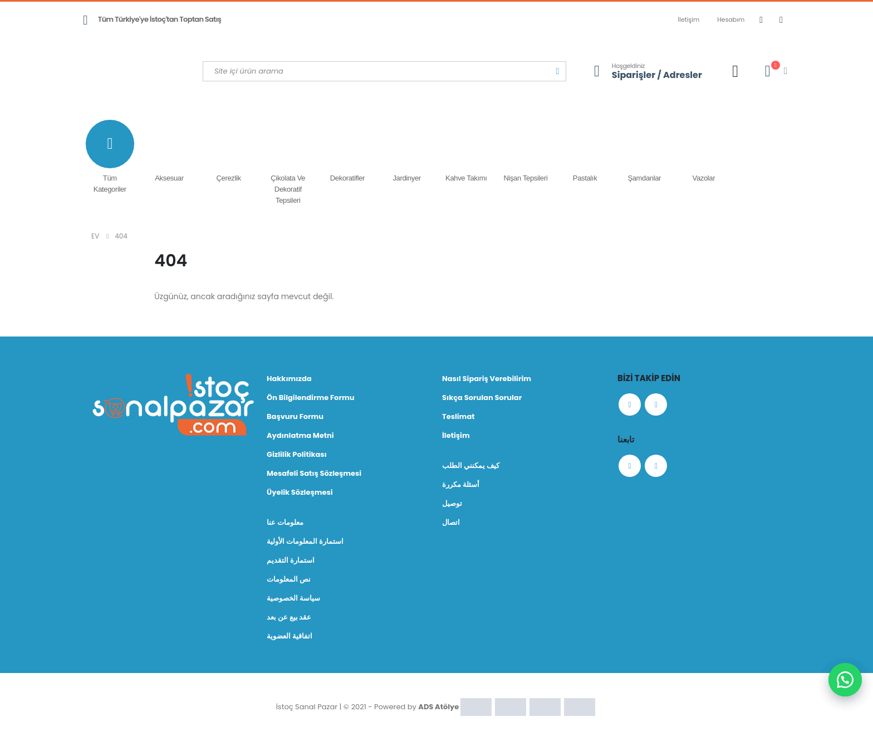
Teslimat (458, 416)
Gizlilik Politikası (297, 454)
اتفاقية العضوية (289, 636)
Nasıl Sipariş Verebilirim (486, 378)
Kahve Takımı (466, 151)
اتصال (451, 522)
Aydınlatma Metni (300, 435)
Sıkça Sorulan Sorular (482, 397)
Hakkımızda (289, 378)
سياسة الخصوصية (293, 598)
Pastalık (585, 151)
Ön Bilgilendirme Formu (310, 397)
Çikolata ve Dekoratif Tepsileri (288, 162)
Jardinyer (406, 151)
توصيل (452, 503)
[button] (845, 679)
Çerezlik (228, 151)
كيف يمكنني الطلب (470, 465)
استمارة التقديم (291, 560)
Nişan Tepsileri (526, 151)
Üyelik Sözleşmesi (300, 492)
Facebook (630, 404)
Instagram (656, 404)
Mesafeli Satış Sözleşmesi (314, 473)
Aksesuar (169, 151)
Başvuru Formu (295, 416)
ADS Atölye (438, 706)
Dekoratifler (347, 151)
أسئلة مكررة (460, 484)
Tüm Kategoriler (110, 156)
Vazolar (704, 151)
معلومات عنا (285, 522)
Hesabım (730, 19)
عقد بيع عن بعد (289, 617)
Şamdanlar (644, 151)
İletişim (689, 19)
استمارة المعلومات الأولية (305, 541)
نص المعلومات (289, 579)
